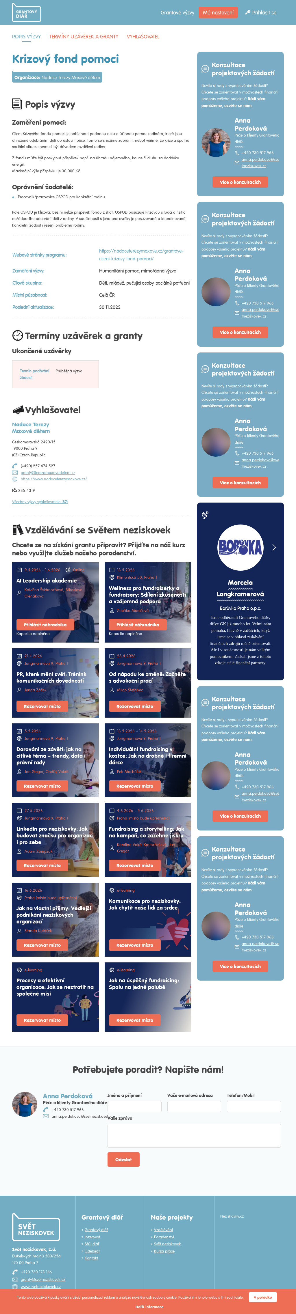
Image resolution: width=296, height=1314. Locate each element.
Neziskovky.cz (232, 1216)
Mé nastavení (218, 12)
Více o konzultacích (240, 182)
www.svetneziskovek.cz (41, 1286)
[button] (274, 547)
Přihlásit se (264, 12)
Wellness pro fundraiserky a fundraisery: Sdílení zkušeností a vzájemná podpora (147, 594)
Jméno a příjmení (125, 1095)
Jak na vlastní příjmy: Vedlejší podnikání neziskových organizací (53, 914)
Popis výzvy (26, 36)
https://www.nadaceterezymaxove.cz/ (54, 478)
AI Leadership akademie (46, 580)
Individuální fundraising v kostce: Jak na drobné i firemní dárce (147, 755)
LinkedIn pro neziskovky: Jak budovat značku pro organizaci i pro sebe (55, 835)
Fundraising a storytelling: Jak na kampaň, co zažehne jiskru (146, 832)
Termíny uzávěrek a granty (83, 36)
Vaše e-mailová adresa (190, 1095)
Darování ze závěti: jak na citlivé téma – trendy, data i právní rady (51, 755)
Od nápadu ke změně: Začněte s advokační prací (147, 677)
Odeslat (123, 1159)
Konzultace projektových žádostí (243, 68)
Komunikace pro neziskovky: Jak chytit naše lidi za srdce (145, 904)
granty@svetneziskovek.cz (43, 1279)
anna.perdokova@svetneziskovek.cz (260, 163)
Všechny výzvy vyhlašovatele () (40, 501)
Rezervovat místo (42, 706)
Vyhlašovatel (143, 36)
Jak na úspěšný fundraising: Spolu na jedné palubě (144, 983)
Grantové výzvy (177, 12)
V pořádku (263, 1297)
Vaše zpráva (120, 1118)
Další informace (149, 1306)
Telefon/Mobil (241, 1095)
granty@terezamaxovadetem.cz (48, 472)
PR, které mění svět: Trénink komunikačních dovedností (51, 677)
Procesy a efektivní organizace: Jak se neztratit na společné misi (55, 987)
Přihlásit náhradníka (45, 624)
